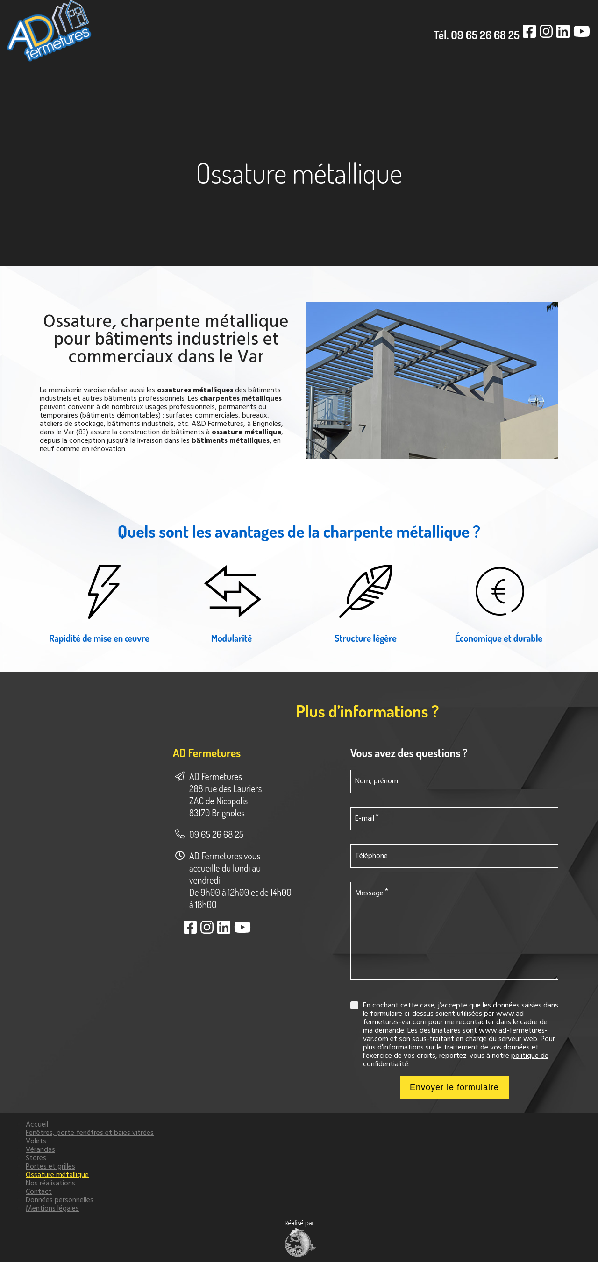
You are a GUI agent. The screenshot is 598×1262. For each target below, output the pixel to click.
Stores (36, 1158)
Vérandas (40, 1150)
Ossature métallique (57, 1175)
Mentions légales (52, 1209)
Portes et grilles (50, 1167)
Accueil (37, 1125)
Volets (36, 1141)
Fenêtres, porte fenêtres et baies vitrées (90, 1133)
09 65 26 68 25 (216, 834)
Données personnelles (59, 1200)
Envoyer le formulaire (454, 1087)
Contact (39, 1192)
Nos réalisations (50, 1183)
